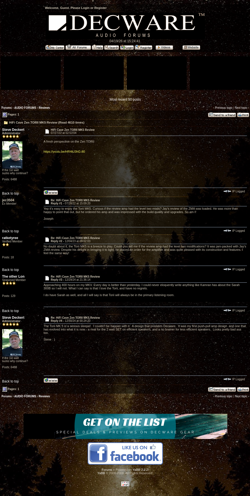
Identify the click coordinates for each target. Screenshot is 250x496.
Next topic (241, 107)
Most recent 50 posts (125, 99)
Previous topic (224, 107)
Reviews (44, 107)
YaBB (101, 473)
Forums (7, 107)
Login (85, 8)
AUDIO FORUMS (25, 107)
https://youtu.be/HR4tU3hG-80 (64, 151)
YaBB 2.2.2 (140, 469)
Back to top (10, 193)
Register (100, 8)
